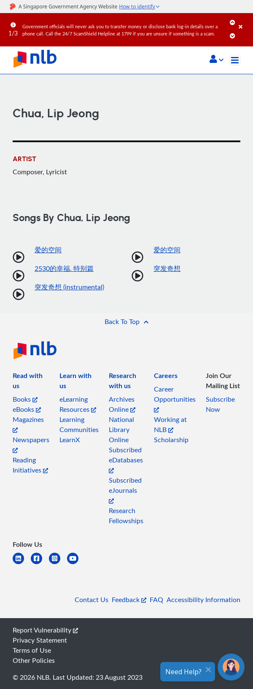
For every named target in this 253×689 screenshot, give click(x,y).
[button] (216, 60)
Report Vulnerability (45, 630)
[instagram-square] (58, 563)
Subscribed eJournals (125, 490)
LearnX (69, 439)
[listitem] (31, 382)
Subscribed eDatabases (126, 459)
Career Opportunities (175, 398)
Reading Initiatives (30, 465)
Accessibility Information (203, 599)
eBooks (27, 409)
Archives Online (122, 404)
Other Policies (34, 660)
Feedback (129, 599)
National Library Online (121, 429)
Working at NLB (170, 424)
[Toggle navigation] (234, 60)
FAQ (156, 599)
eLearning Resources (77, 404)
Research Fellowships (126, 515)
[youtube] (76, 563)
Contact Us (91, 599)
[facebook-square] (40, 563)
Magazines (28, 424)
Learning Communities (79, 424)
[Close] (244, 20)
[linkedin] (22, 563)
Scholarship (171, 439)
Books (25, 399)
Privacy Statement (40, 640)
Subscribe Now (220, 404)
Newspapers (31, 444)
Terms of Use (32, 650)
